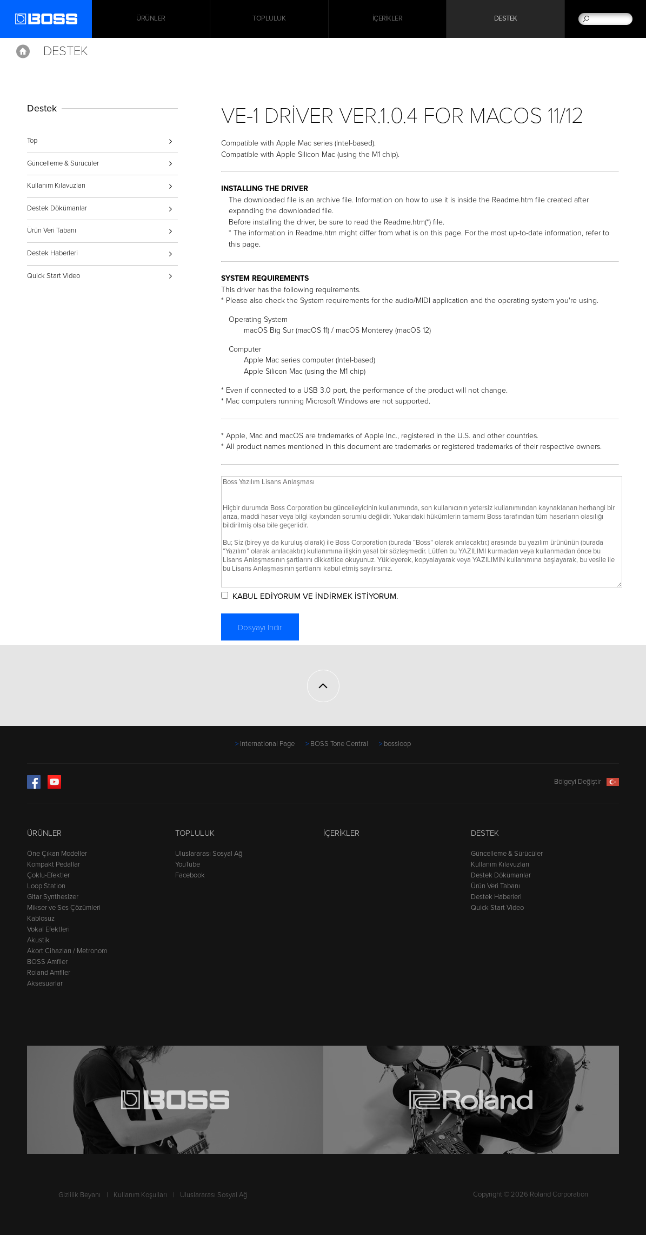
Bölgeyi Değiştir (586, 781)
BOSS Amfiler (47, 961)
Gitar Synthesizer (52, 897)
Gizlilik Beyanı (79, 1195)
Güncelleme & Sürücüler (63, 163)
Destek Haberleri (52, 253)
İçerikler (387, 19)
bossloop (397, 743)
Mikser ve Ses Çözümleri (64, 907)
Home (23, 51)
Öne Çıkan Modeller (57, 853)
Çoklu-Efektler (48, 875)
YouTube (187, 864)
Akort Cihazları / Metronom (67, 951)
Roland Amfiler (48, 972)
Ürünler (44, 833)
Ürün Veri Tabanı (51, 230)
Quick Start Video (53, 276)
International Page (267, 743)
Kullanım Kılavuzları (56, 185)
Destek (505, 19)
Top (32, 140)
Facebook (190, 875)
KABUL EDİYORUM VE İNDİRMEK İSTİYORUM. (315, 596)
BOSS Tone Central (339, 743)
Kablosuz (41, 918)
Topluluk (268, 19)
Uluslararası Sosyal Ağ (208, 853)
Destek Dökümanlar (57, 208)
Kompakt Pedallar (53, 864)
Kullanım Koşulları (140, 1195)
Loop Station (46, 886)
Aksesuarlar (45, 983)
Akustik (38, 940)
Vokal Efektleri (48, 929)
